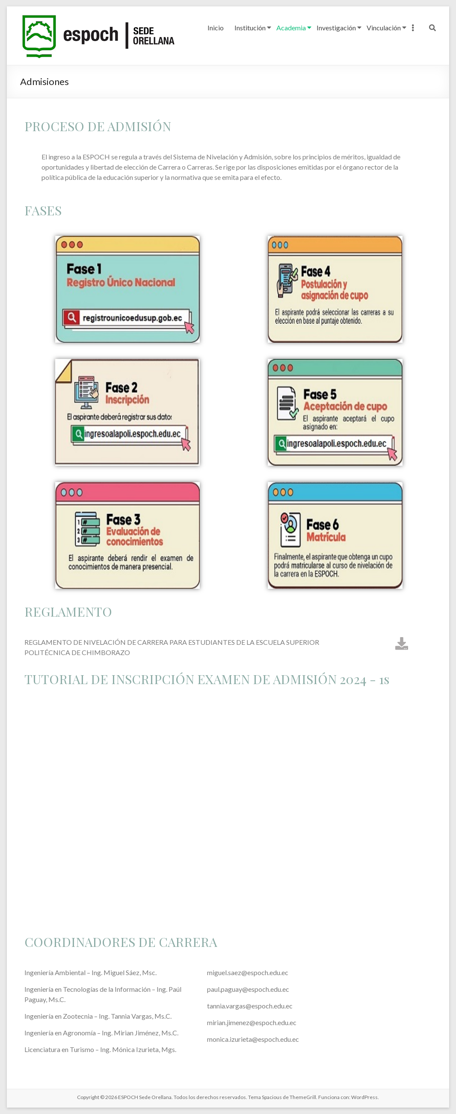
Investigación (336, 28)
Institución (250, 28)
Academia (291, 28)
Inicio (215, 28)
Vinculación (384, 28)
